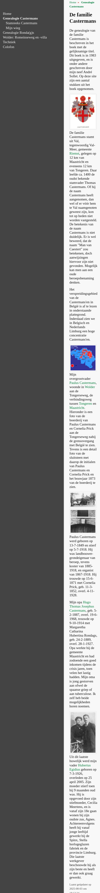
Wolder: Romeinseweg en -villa (25, 37)
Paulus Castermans (82, 383)
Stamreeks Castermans (21, 23)
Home (7, 14)
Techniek (9, 42)
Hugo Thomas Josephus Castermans (81, 606)
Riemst (74, 153)
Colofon (8, 47)
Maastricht (76, 408)
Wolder (90, 387)
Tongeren (85, 403)
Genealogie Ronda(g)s (18, 32)
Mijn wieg (13, 28)
